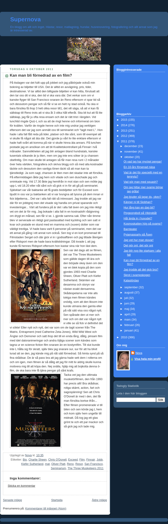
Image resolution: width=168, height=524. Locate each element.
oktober (129, 157)
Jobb (99, 459)
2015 (124, 119)
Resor (79, 464)
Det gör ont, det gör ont (138, 245)
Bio (25, 459)
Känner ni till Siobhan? (138, 202)
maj (127, 309)
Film (82, 459)
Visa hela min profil (147, 359)
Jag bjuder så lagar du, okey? (142, 196)
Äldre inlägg (99, 500)
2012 (124, 136)
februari (129, 325)
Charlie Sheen (38, 459)
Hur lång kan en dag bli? (139, 207)
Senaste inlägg (12, 500)
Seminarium (58, 468)
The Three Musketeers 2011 (86, 468)
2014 (124, 125)
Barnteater (130, 229)
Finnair (90, 459)
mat (47, 464)
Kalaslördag (131, 280)
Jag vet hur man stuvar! (139, 240)
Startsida (57, 500)
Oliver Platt (58, 464)
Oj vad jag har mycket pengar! (143, 161)
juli (126, 298)
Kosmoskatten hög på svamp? (143, 223)
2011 (124, 141)
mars (128, 319)
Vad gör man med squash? (141, 181)
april (127, 314)
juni (127, 303)
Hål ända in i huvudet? (138, 218)
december (131, 146)
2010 (124, 337)
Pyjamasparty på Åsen (138, 234)
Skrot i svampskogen (137, 275)
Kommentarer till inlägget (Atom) (45, 508)
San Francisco (93, 464)
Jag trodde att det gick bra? (141, 269)
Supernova (25, 19)
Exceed (73, 459)
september (131, 287)
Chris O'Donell (57, 459)
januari (129, 330)
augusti (129, 292)
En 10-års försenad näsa (139, 167)
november (131, 151)
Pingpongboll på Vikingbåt (140, 213)
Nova (139, 353)
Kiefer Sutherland (32, 464)
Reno (70, 464)
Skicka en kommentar (21, 485)
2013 (124, 130)
